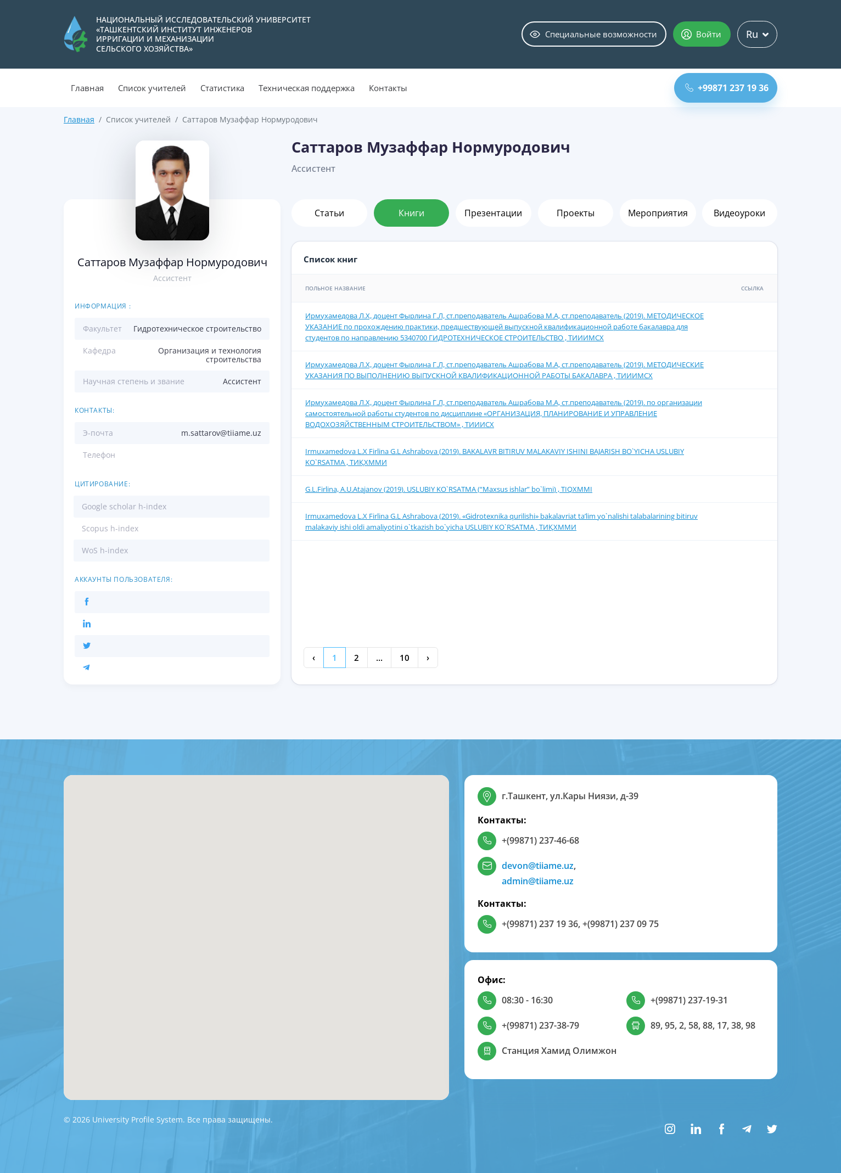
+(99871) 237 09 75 (620, 924)
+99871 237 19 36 (727, 88)
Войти (701, 34)
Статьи (329, 213)
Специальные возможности (593, 34)
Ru (757, 34)
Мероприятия (658, 213)
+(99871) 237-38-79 (540, 1025)
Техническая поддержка (307, 87)
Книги (411, 213)
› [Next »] (428, 657)
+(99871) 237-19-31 (689, 1000)
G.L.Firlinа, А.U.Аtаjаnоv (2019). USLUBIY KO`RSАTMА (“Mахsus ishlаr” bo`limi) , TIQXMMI (448, 489)
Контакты (388, 87)
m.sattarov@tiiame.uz (221, 433)
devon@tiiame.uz (538, 866)
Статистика (222, 87)
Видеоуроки (739, 213)
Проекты (576, 213)
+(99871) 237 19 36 (540, 924)
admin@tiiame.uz (538, 881)
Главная (87, 87)
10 (405, 657)
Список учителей (152, 87)
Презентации (493, 213)
